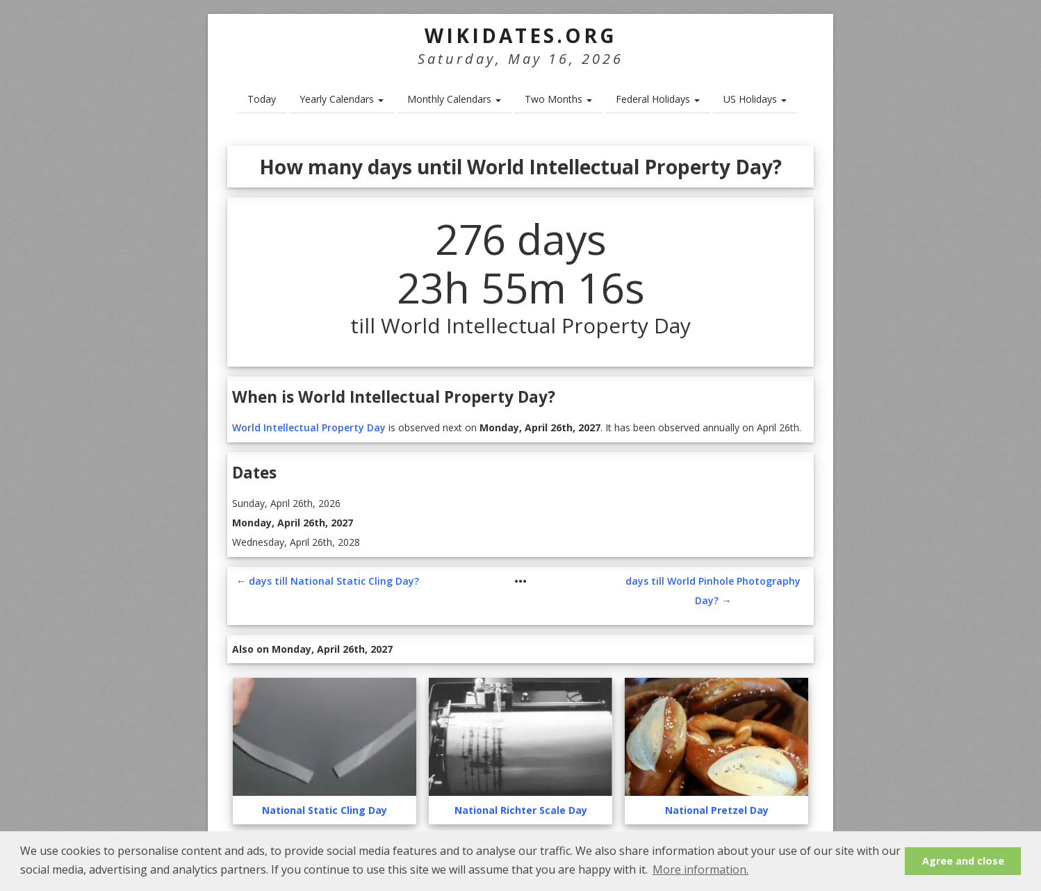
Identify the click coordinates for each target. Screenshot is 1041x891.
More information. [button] (700, 869)
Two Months (558, 99)
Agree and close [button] (963, 860)
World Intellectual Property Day (309, 427)
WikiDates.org (521, 35)
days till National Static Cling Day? (334, 581)
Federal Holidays (658, 99)
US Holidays (755, 99)
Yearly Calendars (342, 99)
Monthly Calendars (454, 99)
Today (261, 99)
